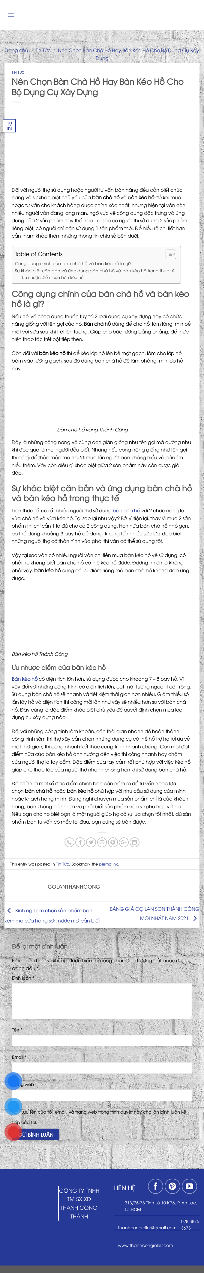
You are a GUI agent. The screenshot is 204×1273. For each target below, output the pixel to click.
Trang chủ (16, 50)
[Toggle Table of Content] (168, 254)
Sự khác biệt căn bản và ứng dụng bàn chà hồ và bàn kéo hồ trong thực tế (95, 270)
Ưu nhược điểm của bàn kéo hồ (53, 277)
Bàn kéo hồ (25, 678)
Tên (17, 1029)
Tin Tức (43, 50)
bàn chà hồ (126, 510)
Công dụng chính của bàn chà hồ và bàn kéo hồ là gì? (74, 263)
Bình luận (23, 978)
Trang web (23, 1084)
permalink (108, 863)
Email (19, 1057)
